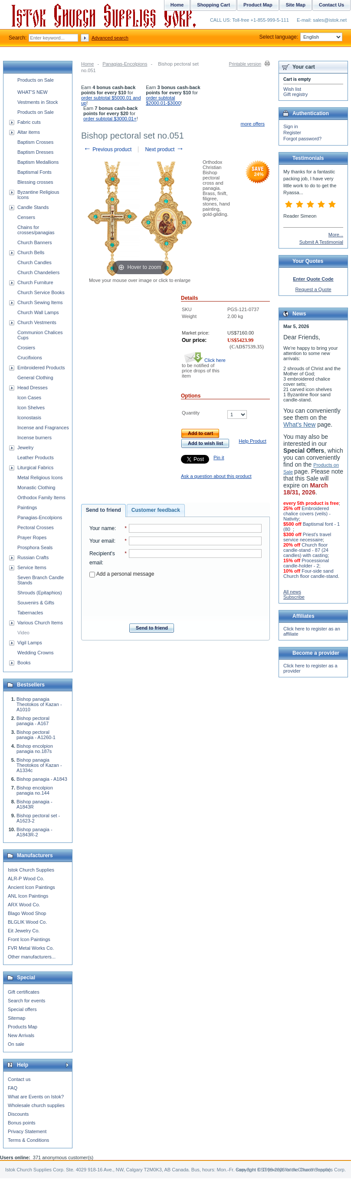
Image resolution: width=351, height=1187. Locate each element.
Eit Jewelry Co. (23, 930)
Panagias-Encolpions (124, 63)
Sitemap (16, 1018)
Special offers (22, 1009)
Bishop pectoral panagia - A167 (32, 721)
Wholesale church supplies (36, 1105)
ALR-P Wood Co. (26, 878)
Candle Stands (33, 207)
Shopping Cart (213, 4)
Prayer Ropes (31, 537)
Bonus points (22, 1122)
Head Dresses (32, 387)
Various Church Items (40, 622)
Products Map (22, 1026)
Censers (26, 217)
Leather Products (35, 457)
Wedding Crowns (35, 652)
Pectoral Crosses (35, 527)
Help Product (252, 441)
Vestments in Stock (37, 102)
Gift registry (295, 94)
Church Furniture (35, 282)
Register (292, 132)
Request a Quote (313, 289)
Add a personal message (121, 574)
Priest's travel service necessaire (307, 537)
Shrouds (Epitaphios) (39, 592)
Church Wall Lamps (38, 312)
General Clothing (35, 377)
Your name (102, 528)
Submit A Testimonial (321, 242)
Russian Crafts (33, 557)
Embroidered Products (41, 367)
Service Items (31, 567)
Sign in (290, 126)
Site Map (295, 4)
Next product (164, 149)
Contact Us (331, 4)
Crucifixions (29, 357)
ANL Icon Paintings (28, 896)
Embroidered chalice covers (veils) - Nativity (307, 513)
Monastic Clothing (36, 487)
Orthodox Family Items (41, 497)
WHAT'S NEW (32, 92)
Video (23, 632)
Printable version (245, 64)
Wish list (292, 89)
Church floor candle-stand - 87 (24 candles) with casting (305, 550)
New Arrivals (21, 1035)
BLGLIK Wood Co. (27, 922)
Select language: (300, 37)
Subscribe (294, 597)
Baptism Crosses (35, 142)
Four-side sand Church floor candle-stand (310, 573)
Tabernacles (30, 612)
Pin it (218, 457)
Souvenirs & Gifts (35, 602)
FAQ (12, 1088)
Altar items (28, 132)
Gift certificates (23, 992)
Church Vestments (36, 322)
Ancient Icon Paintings (31, 887)
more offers (253, 123)
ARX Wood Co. (24, 904)
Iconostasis (29, 417)
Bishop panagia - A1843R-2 (34, 832)
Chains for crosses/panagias (36, 230)
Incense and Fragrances (43, 427)
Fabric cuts (29, 122)
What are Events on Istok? (36, 1096)
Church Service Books (41, 292)
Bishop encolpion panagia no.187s (34, 748)
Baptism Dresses (35, 152)
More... (335, 234)
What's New (299, 424)
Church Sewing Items (40, 302)
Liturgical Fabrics (35, 467)
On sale (16, 1044)
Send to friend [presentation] (103, 510)
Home (87, 63)
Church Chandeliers (38, 272)
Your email (101, 541)
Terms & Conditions (28, 1140)
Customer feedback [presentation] (155, 510)
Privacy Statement (27, 1131)
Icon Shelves (31, 407)
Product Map (257, 4)
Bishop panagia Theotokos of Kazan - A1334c (39, 765)
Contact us (19, 1079)
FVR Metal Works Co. (31, 948)
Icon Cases (29, 397)
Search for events (26, 1000)
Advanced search (110, 37)
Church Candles (34, 262)
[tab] (103, 510)
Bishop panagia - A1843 (41, 779)
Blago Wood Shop (27, 913)
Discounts (18, 1114)
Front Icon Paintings (29, 939)
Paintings (27, 507)
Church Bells (30, 252)
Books (24, 662)
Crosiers (26, 347)
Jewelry (25, 447)
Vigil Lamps (29, 642)
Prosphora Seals (34, 547)
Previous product (107, 149)
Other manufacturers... (32, 956)
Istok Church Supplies (31, 869)
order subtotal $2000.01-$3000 (163, 100)
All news (292, 591)
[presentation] (176, 598)
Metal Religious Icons (40, 477)
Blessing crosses (35, 182)
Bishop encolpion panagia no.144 (34, 790)
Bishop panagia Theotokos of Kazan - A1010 (39, 704)
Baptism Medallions (38, 162)
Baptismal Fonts (34, 172)
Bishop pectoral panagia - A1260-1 (36, 734)
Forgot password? (302, 138)
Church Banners (34, 242)
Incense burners (34, 437)
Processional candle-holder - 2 (306, 563)
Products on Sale (35, 80)
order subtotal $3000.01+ (110, 118)
